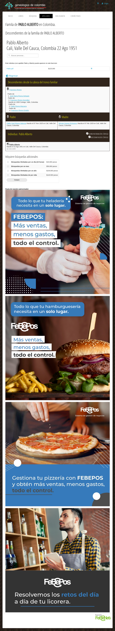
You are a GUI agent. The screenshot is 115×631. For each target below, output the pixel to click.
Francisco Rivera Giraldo (20, 110)
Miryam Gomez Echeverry (68, 123)
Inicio (10, 16)
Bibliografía (60, 16)
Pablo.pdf (10, 69)
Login (106, 3)
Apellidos (46, 16)
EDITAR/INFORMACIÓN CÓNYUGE (97, 133)
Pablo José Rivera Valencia (16, 123)
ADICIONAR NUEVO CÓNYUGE (98, 137)
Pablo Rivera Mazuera (19, 106)
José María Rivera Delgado (19, 96)
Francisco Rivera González (20, 100)
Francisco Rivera (15, 90)
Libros (20, 16)
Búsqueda (33, 16)
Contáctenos (76, 16)
